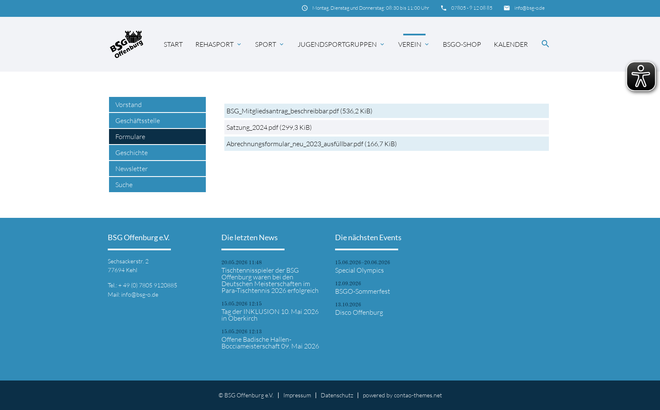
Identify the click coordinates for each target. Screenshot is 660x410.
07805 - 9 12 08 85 (471, 8)
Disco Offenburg (359, 312)
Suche (124, 184)
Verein (414, 44)
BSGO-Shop (462, 44)
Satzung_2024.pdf (269, 127)
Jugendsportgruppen (342, 44)
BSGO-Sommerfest (362, 291)
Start (173, 44)
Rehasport (218, 44)
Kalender (511, 44)
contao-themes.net (418, 395)
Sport (270, 44)
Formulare (130, 136)
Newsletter (131, 168)
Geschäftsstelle (137, 120)
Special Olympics (359, 270)
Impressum (297, 395)
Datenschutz (337, 395)
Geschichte (131, 152)
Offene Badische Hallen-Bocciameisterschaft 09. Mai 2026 (270, 342)
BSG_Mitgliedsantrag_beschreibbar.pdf (299, 111)
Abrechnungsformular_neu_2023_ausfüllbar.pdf (311, 143)
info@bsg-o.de (529, 8)
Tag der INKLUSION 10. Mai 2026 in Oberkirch (270, 315)
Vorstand (128, 104)
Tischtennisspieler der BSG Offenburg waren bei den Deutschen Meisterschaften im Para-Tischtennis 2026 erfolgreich (270, 280)
